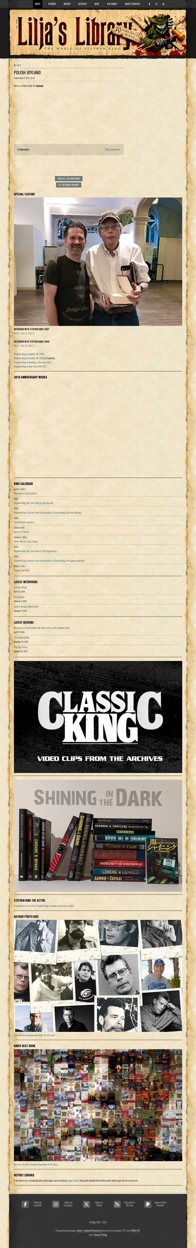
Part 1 (16, 333)
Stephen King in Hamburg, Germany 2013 (32, 362)
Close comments (112, 149)
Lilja (94, 1222)
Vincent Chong (100, 1234)
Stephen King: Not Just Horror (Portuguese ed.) (35, 551)
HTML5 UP (135, 1230)
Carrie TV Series (21, 532)
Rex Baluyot (19, 597)
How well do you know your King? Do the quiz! (34, 1035)
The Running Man (21, 637)
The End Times (20, 647)
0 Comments (23, 149)
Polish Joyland (27, 72)
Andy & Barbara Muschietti (26, 606)
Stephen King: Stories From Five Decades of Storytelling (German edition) (47, 512)
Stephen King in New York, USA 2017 (30, 366)
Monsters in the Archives (25, 493)
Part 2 (24, 333)
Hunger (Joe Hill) (21, 570)
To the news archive (68, 185)
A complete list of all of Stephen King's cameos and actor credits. (44, 906)
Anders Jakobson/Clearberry (89, 1230)
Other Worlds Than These (25, 541)
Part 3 (31, 333)
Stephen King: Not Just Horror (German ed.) (34, 503)
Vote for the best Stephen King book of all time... (36, 1164)
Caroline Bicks (20, 587)
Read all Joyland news (68, 178)
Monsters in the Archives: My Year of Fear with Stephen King (41, 628)
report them (73, 1180)
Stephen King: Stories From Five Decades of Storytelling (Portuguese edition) (49, 560)
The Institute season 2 (24, 522)
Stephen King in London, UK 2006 (29, 354)
